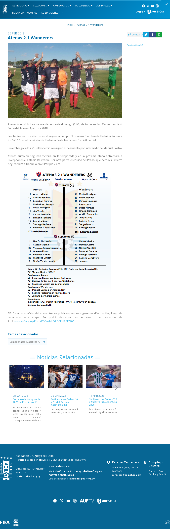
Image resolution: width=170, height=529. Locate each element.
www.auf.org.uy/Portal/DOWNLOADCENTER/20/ (44, 321)
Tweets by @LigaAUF (135, 45)
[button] (116, 387)
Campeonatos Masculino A (25, 341)
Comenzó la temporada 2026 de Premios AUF (27, 401)
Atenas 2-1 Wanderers (90, 24)
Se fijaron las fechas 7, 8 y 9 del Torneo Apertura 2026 (103, 402)
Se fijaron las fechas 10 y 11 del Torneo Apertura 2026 (64, 402)
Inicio (70, 24)
